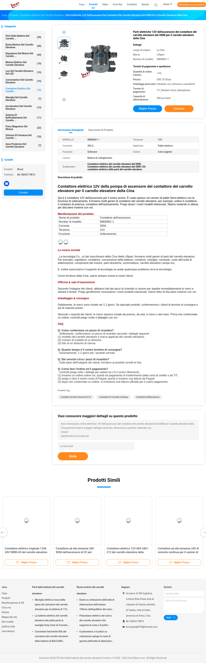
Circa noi (6, 607)
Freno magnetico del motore (23, 128)
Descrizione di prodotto (100, 130)
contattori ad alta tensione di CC (76, 397)
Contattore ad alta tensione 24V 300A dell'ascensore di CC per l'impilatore (75, 552)
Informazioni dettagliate (71, 130)
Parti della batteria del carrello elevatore (48, 590)
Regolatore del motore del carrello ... (23, 54)
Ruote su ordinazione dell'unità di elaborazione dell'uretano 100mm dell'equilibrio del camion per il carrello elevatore (96, 605)
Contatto (23, 192)
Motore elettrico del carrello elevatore (23, 63)
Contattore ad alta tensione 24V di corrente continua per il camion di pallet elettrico (178, 552)
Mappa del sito (9, 617)
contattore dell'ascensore (148, 397)
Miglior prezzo (147, 108)
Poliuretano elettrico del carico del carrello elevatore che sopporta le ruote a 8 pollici (95, 620)
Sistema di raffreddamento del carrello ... (23, 118)
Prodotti (6, 598)
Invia (72, 456)
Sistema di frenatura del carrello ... (23, 136)
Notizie (5, 612)
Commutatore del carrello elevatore (23, 81)
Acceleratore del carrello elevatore (23, 107)
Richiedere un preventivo (191, 4)
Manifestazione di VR (13, 602)
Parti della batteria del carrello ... (23, 37)
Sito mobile (8, 621)
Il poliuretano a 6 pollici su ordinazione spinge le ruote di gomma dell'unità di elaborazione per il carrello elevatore (96, 636)
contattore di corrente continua (113, 397)
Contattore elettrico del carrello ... (23, 90)
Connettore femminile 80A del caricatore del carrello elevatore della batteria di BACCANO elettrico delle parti (51, 636)
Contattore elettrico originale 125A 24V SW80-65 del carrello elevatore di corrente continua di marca (26, 552)
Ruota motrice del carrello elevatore (23, 46)
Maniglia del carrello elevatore (23, 98)
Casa (4, 593)
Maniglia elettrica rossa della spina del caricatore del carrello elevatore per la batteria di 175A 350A (51, 605)
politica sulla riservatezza (8, 629)
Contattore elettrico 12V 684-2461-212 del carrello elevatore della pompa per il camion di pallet (128, 552)
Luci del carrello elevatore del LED (23, 72)
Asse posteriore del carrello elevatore (23, 145)
